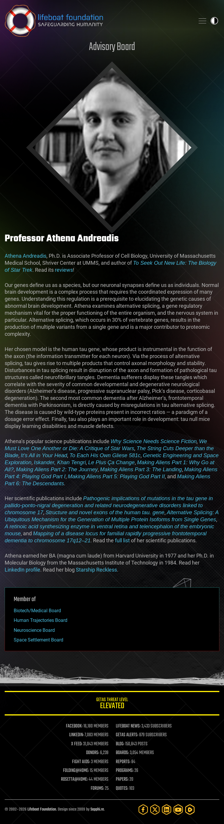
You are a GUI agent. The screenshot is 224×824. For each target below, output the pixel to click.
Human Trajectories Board (40, 620)
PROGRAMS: (125, 771)
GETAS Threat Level (112, 704)
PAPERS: (122, 779)
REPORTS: (123, 762)
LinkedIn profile (22, 570)
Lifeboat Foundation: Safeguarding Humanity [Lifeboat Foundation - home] (97, 21)
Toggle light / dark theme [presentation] (214, 21)
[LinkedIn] (166, 809)
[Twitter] (155, 809)
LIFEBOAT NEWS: (128, 726)
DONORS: (92, 753)
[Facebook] (143, 809)
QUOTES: (122, 788)
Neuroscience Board (34, 630)
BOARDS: (122, 753)
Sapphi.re (97, 809)
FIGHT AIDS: (81, 762)
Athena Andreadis (25, 256)
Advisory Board (112, 47)
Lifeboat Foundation (41, 809)
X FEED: (76, 744)
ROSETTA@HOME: (74, 779)
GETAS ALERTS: (127, 735)
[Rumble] (190, 809)
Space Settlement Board (38, 640)
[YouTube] (178, 809)
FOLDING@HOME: (76, 771)
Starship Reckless (96, 570)
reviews (64, 270)
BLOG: (120, 744)
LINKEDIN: (76, 735)
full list (122, 540)
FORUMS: (97, 788)
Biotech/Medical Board (37, 610)
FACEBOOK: (74, 726)
